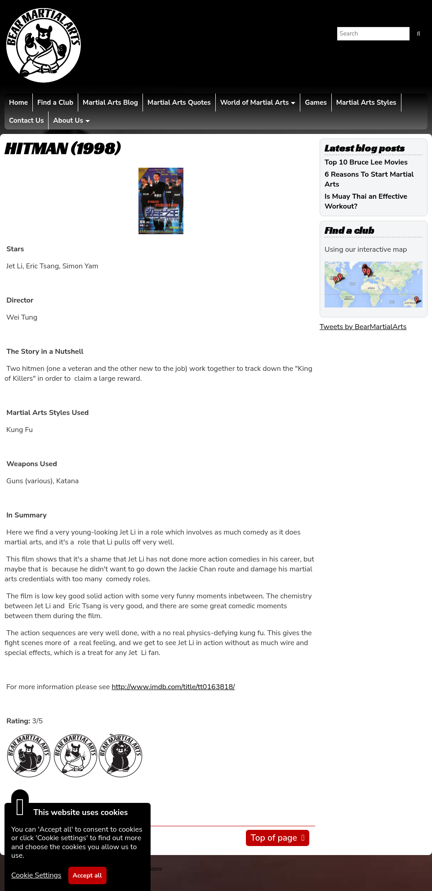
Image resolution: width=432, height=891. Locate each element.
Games (315, 102)
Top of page (273, 838)
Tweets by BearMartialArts (363, 327)
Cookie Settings (36, 875)
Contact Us (26, 120)
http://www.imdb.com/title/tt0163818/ (173, 687)
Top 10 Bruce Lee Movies (366, 162)
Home (18, 102)
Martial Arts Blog (110, 102)
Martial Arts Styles (366, 102)
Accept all (87, 875)
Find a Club (55, 102)
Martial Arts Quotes (179, 102)
